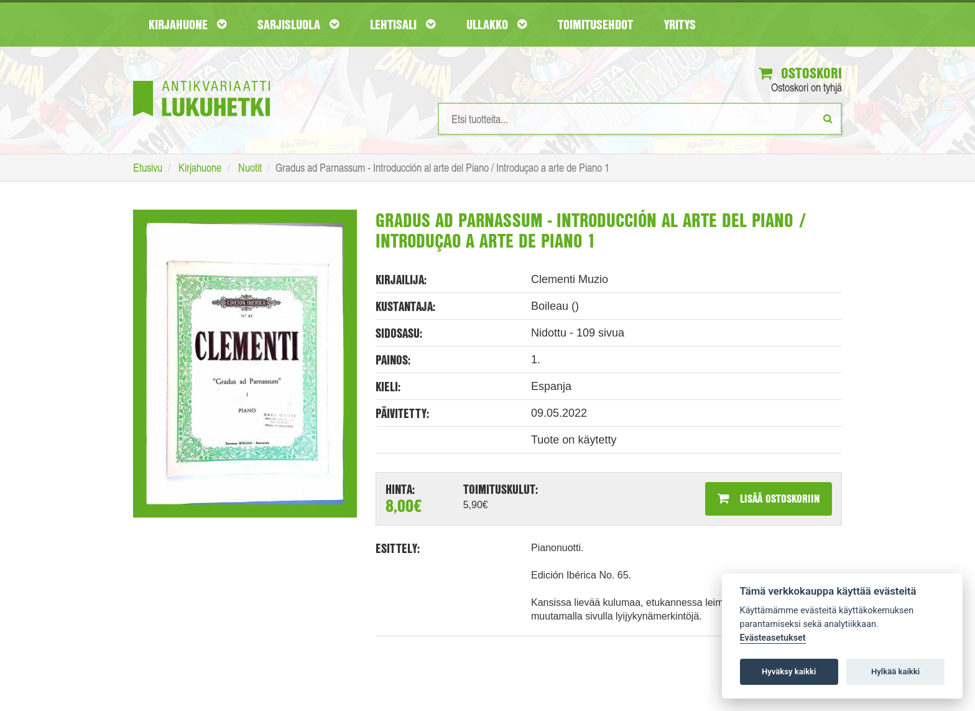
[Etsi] (828, 118)
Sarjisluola (298, 24)
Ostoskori (800, 72)
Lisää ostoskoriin (769, 498)
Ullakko (496, 24)
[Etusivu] (201, 80)
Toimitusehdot (595, 24)
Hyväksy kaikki (789, 671)
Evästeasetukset (773, 638)
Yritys (680, 24)
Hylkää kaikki (895, 671)
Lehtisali (402, 24)
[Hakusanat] (640, 119)
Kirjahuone (187, 24)
